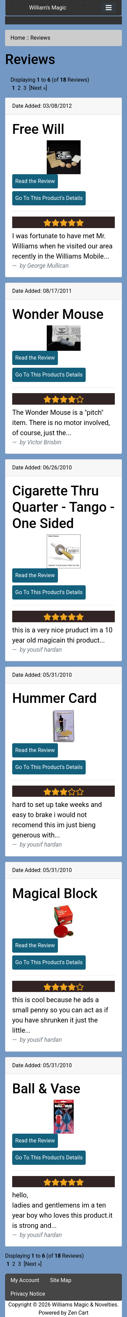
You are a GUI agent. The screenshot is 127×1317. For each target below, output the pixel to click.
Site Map (60, 1280)
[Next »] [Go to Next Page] (38, 88)
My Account (24, 1280)
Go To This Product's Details (49, 198)
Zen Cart (78, 1313)
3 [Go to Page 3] (24, 88)
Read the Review (35, 181)
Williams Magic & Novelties (84, 1304)
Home (17, 38)
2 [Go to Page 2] (19, 88)
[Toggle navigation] (108, 8)
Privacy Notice (27, 1294)
